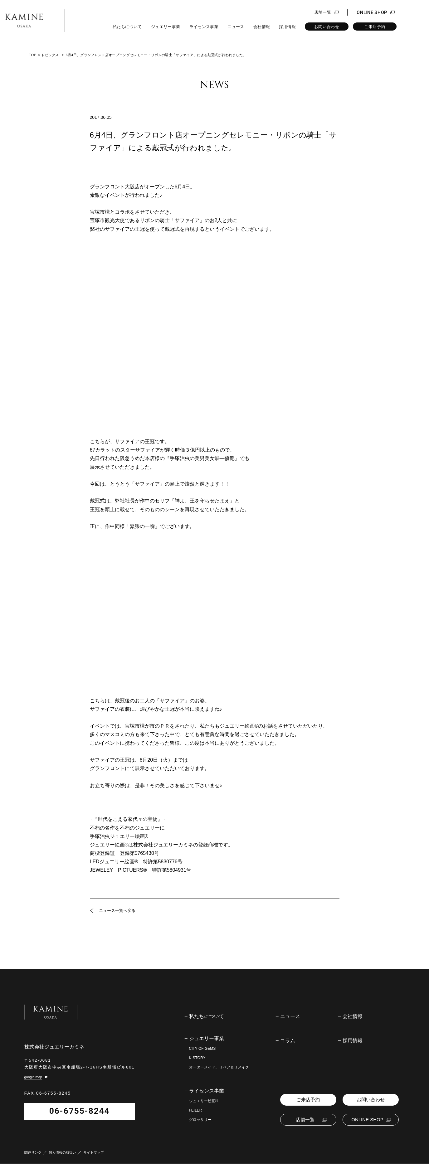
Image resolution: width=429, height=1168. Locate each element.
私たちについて (127, 27)
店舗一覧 (322, 12)
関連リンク (32, 1157)
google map (33, 1081)
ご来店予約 (374, 26)
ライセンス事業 (204, 27)
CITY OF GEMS (202, 1048)
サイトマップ (93, 1157)
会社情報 (261, 27)
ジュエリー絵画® (203, 1101)
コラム (287, 1040)
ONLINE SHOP (372, 12)
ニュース (235, 27)
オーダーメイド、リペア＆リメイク (219, 1067)
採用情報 (287, 27)
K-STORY (197, 1058)
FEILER (195, 1110)
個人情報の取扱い (62, 1157)
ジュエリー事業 (165, 27)
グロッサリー (200, 1120)
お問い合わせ (326, 26)
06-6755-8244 (65, 1115)
